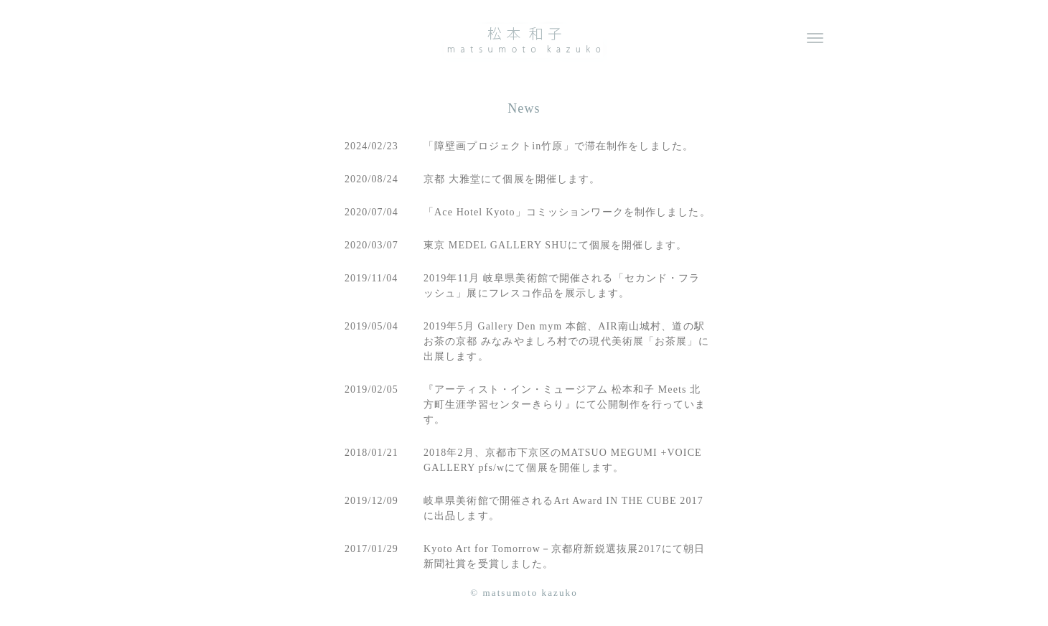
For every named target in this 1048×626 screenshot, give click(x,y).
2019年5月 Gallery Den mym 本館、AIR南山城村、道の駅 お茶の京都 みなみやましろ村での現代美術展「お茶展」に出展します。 (566, 341)
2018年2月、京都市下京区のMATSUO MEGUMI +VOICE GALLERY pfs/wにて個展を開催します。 (563, 460)
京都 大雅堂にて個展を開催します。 (512, 179)
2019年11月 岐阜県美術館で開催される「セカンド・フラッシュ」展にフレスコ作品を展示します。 (562, 286)
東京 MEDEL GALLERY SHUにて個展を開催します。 (555, 245)
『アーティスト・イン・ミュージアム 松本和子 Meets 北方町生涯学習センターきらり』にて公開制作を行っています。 (565, 404)
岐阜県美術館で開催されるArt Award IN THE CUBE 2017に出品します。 (563, 508)
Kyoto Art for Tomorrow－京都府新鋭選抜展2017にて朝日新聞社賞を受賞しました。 (564, 556)
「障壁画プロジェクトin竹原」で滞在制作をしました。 (558, 146)
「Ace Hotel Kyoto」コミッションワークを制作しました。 (567, 212)
